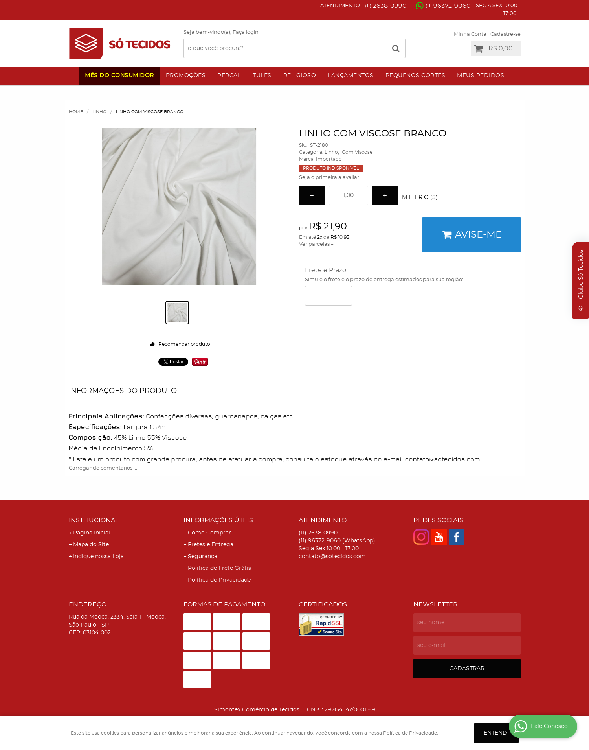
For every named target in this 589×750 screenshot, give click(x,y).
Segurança (202, 556)
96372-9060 (448, 6)
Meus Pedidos (480, 75)
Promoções (186, 75)
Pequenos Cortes (415, 75)
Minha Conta (470, 34)
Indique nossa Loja (98, 556)
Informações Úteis (218, 520)
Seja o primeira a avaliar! (329, 177)
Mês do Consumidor (119, 75)
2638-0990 (386, 6)
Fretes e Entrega (210, 544)
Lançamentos (351, 75)
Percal (229, 75)
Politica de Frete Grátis (219, 568)
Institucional (94, 520)
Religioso (299, 75)
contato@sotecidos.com (332, 556)
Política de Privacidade (219, 580)
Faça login (246, 32)
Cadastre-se (505, 34)
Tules (262, 75)
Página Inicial (91, 533)
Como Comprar (209, 533)
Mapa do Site (91, 544)
